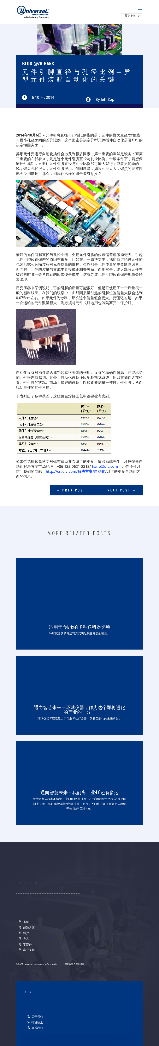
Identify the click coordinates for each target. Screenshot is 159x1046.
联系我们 (37, 1028)
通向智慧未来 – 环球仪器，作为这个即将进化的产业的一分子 (79, 709)
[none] (131, 16)
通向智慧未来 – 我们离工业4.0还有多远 (79, 792)
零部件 (27, 944)
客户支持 (29, 950)
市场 (26, 922)
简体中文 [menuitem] (130, 16)
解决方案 (29, 927)
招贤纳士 (37, 1022)
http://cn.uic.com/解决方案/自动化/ (76, 471)
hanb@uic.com (105, 466)
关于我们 (37, 1017)
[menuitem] (131, 16)
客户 (26, 933)
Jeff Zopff (109, 99)
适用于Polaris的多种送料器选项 (79, 626)
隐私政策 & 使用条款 (74, 964)
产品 (26, 939)
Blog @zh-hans (38, 63)
